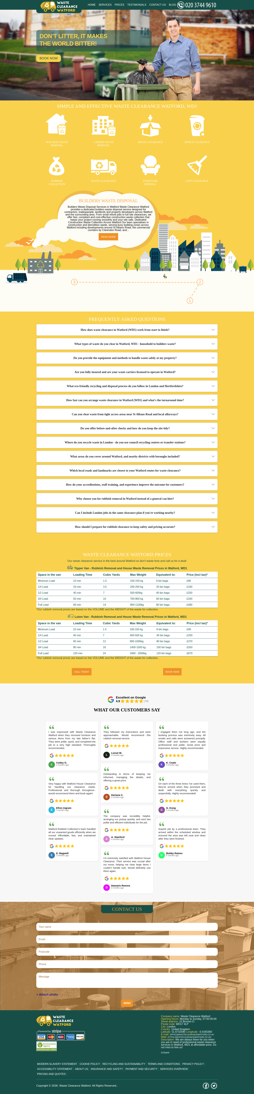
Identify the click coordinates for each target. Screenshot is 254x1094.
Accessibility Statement (54, 1069)
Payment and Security (141, 1069)
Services (105, 4)
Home (92, 4)
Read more (108, 236)
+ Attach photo (47, 994)
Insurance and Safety (107, 1069)
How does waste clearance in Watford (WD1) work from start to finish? (125, 329)
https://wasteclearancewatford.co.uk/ (189, 1037)
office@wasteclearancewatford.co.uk (192, 1035)
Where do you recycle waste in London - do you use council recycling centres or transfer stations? (125, 442)
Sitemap (165, 1053)
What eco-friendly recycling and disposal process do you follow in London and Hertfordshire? (125, 386)
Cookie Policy (90, 1064)
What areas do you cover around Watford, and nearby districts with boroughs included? (125, 456)
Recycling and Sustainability (124, 1064)
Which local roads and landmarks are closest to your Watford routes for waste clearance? (124, 470)
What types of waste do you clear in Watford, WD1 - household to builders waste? (125, 344)
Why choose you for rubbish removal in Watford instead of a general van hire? (125, 498)
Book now (49, 58)
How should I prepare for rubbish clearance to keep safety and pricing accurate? (125, 526)
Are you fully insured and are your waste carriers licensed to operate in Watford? (125, 372)
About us (81, 1069)
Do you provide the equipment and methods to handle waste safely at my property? (125, 358)
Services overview (174, 1069)
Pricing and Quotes (51, 1074)
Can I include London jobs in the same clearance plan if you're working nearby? (125, 512)
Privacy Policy (193, 1064)
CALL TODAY (81, 671)
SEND (127, 1003)
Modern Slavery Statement (57, 1064)
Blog (172, 4)
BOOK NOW (172, 671)
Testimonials (136, 4)
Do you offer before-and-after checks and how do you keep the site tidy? (125, 428)
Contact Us (157, 4)
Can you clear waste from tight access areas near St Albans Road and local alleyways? (125, 414)
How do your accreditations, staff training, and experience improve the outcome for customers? (125, 484)
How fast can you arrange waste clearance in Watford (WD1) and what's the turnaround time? (125, 400)
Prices (119, 4)
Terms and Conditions (164, 1064)
